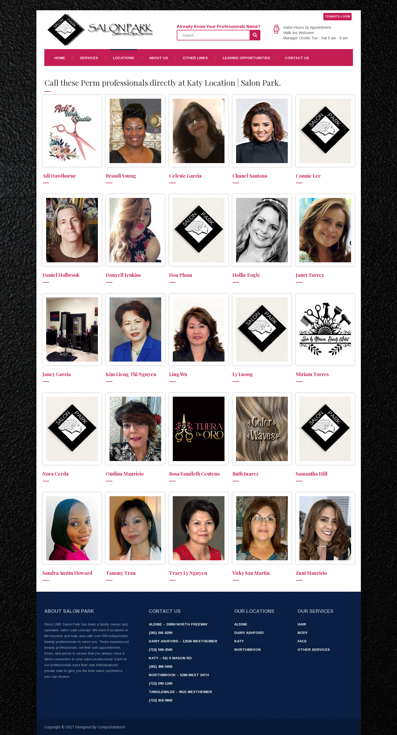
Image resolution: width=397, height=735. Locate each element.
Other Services (314, 650)
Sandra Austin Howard (67, 573)
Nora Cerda (55, 474)
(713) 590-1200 (160, 683)
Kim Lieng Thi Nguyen (131, 374)
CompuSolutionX (111, 727)
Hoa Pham (180, 275)
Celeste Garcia (185, 176)
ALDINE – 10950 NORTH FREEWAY (178, 624)
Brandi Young (121, 176)
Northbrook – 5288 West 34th (179, 675)
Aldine (240, 624)
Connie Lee (308, 176)
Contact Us (297, 58)
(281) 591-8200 (160, 633)
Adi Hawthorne (59, 176)
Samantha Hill (311, 474)
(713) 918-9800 (160, 700)
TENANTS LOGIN (337, 16)
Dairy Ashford (249, 633)
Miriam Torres (312, 374)
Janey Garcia (56, 374)
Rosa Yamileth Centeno (194, 474)
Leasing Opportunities (246, 58)
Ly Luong (242, 374)
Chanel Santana (249, 176)
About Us (158, 58)
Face (302, 641)
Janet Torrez (310, 275)
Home (59, 58)
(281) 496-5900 (160, 666)
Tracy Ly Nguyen (188, 573)
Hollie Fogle (246, 275)
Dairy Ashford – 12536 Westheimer (183, 641)
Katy (239, 641)
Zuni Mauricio (311, 573)
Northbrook (247, 650)
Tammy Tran (121, 573)
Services (89, 58)
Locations (123, 58)
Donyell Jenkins (123, 275)
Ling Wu (178, 374)
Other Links (195, 58)
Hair (302, 624)
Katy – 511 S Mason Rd (170, 658)
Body (303, 633)
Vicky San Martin (251, 573)
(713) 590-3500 (160, 650)
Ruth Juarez (245, 474)
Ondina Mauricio (125, 474)
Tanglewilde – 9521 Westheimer (180, 692)
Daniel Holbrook (60, 275)
